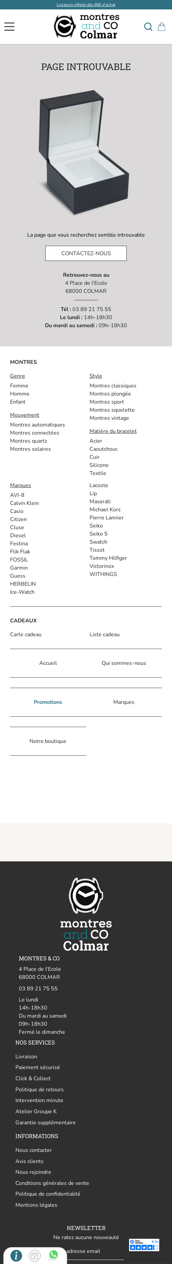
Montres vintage (109, 418)
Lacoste (99, 485)
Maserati (100, 501)
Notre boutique (48, 741)
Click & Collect (33, 1078)
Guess (17, 576)
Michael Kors (105, 509)
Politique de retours (39, 1089)
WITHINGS (103, 574)
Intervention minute (39, 1100)
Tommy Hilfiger (108, 558)
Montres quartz (28, 441)
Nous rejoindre (33, 1172)
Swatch (98, 542)
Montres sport (107, 402)
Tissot (97, 550)
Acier (96, 441)
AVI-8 (17, 495)
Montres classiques (113, 385)
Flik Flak (20, 551)
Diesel (18, 535)
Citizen (18, 519)
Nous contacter (33, 1150)
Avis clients (29, 1161)
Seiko (96, 525)
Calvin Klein (24, 503)
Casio (16, 511)
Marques (123, 702)
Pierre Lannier (107, 517)
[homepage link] (86, 26)
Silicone (99, 465)
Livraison (26, 1056)
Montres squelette (112, 410)
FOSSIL (19, 559)
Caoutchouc (104, 449)
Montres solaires (30, 449)
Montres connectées (34, 433)
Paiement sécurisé (37, 1067)
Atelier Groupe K (36, 1111)
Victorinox (102, 566)
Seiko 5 (99, 534)
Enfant (17, 402)
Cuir (95, 457)
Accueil (48, 663)
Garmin (19, 568)
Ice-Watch (22, 592)
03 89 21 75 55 (91, 309)
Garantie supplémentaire (45, 1122)
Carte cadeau (26, 634)
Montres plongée (110, 394)
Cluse (17, 527)
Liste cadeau (105, 634)
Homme (20, 394)
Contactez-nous (86, 253)
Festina (19, 543)
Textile (98, 473)
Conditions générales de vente (52, 1183)
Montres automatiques (37, 425)
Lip (93, 493)
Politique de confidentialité (47, 1194)
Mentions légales (36, 1205)
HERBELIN (23, 584)
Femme (19, 385)
